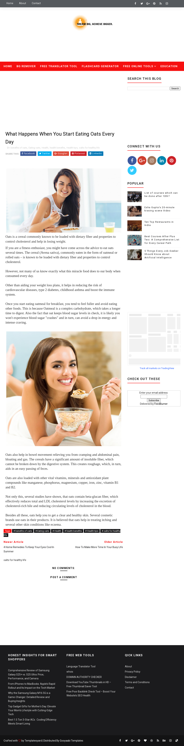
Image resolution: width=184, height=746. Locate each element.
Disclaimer (131, 677)
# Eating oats (42, 531)
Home (9, 3)
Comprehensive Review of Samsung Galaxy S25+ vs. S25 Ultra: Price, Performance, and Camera (28, 674)
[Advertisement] (92, 49)
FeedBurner (161, 403)
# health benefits (73, 531)
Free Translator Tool (58, 66)
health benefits (57, 147)
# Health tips (91, 531)
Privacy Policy (132, 671)
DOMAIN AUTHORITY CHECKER (84, 677)
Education (169, 66)
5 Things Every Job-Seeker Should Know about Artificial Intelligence (161, 254)
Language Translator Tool (80, 666)
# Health (56, 531)
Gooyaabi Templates (71, 740)
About (22, 3)
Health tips (72, 147)
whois (69, 671)
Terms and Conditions (137, 682)
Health (11, 75)
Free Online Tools (138, 66)
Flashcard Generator (100, 66)
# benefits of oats (22, 531)
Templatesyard (33, 740)
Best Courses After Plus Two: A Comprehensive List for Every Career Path (162, 239)
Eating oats (34, 147)
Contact (36, 3)
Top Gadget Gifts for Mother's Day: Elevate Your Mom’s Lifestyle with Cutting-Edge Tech (32, 710)
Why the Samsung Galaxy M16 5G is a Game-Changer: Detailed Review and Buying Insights (29, 697)
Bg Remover (26, 66)
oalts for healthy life (89, 147)
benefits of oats (19, 147)
